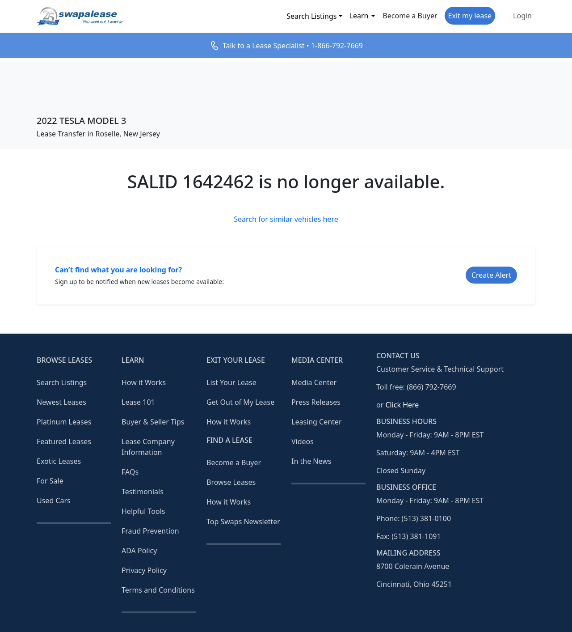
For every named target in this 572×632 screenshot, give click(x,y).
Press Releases (316, 402)
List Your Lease (231, 382)
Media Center (313, 382)
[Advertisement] (286, 82)
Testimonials (143, 491)
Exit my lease (470, 16)
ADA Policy (139, 551)
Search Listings (311, 16)
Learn (359, 16)
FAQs (130, 472)
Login (522, 16)
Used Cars (54, 500)
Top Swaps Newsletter (243, 521)
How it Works (144, 382)
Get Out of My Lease (240, 402)
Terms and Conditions (158, 590)
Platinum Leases (64, 422)
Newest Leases (61, 402)
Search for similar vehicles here (286, 219)
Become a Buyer (410, 16)
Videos (302, 441)
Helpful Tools (143, 511)
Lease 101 (138, 402)
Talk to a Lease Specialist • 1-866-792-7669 (293, 46)
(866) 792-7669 (431, 387)
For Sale (50, 481)
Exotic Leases (59, 461)
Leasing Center (316, 422)
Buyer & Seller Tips (153, 422)
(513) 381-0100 (426, 518)
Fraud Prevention (150, 531)
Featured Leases (64, 441)
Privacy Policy (144, 570)
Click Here (402, 405)
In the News (311, 461)
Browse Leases (231, 482)
